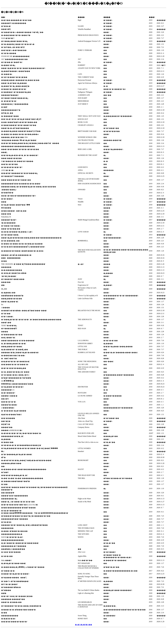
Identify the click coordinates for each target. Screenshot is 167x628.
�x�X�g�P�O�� (83, 625)
